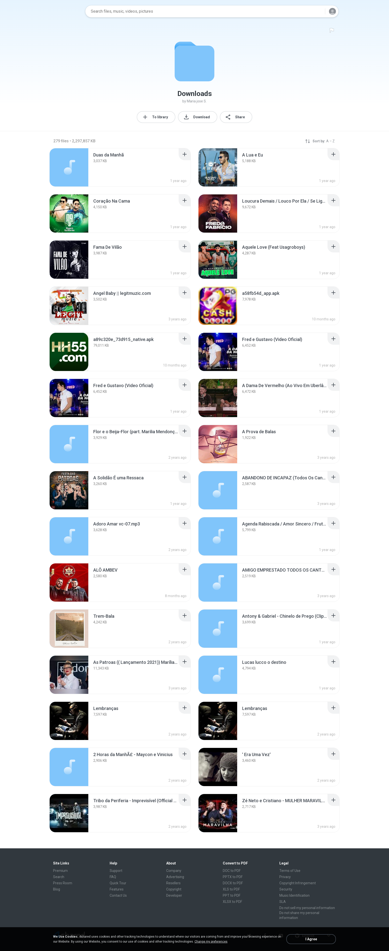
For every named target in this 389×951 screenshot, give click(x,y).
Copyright (173, 889)
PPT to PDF (231, 895)
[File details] (69, 167)
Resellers (173, 883)
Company (173, 871)
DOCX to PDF (233, 883)
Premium (60, 871)
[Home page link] (66, 11)
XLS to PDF (231, 889)
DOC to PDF (232, 871)
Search (58, 877)
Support (116, 871)
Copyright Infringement (297, 883)
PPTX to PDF (233, 877)
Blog (56, 889)
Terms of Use (289, 871)
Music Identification (294, 895)
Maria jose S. (197, 101)
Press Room (62, 883)
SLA (282, 902)
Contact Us (118, 895)
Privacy (285, 877)
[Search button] (318, 11)
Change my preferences (210, 941)
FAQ (113, 877)
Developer (174, 895)
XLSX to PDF (232, 902)
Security (285, 889)
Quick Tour (118, 883)
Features (117, 889)
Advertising (175, 877)
